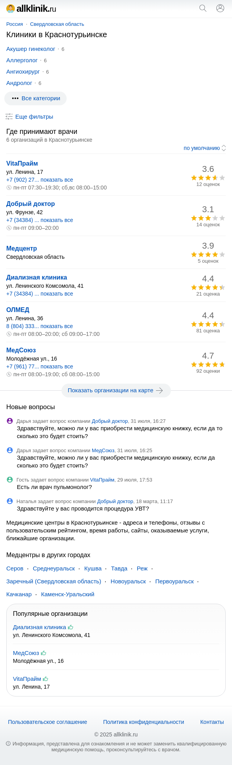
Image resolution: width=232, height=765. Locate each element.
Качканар (19, 594)
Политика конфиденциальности (143, 722)
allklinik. (31, 8)
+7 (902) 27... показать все (39, 180)
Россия (14, 24)
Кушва (93, 568)
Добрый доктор (30, 203)
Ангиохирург (23, 71)
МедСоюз (21, 350)
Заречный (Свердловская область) (53, 581)
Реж (142, 568)
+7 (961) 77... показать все (39, 366)
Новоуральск (128, 581)
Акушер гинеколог (30, 48)
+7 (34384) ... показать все (39, 220)
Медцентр (21, 248)
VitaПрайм (22, 163)
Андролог (19, 82)
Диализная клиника (36, 277)
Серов (15, 568)
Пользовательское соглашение (47, 722)
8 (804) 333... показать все (39, 326)
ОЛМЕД (17, 310)
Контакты (212, 722)
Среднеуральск (54, 568)
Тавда (119, 568)
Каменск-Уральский (67, 594)
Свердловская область (57, 24)
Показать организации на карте (116, 390)
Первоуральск (174, 581)
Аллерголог (22, 60)
